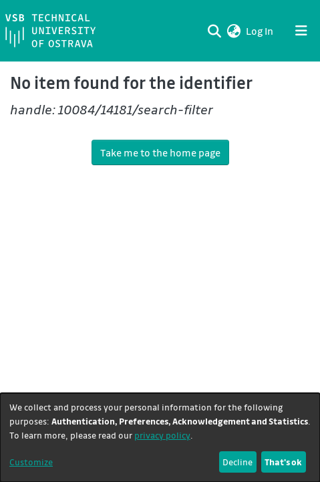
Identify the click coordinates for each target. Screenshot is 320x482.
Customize (31, 461)
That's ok (283, 461)
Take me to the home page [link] (160, 152)
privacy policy (162, 435)
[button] (233, 31)
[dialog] (160, 437)
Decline (237, 461)
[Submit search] (214, 31)
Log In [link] (260, 30)
